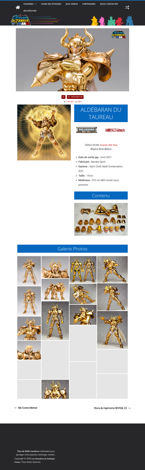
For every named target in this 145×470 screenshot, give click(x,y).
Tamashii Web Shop (108, 145)
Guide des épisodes (51, 4)
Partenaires (88, 4)
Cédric (79, 101)
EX (63, 97)
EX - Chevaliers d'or (75, 97)
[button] (35, 4)
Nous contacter (109, 4)
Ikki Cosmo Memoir (25, 407)
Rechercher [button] (30, 10)
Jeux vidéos (72, 4)
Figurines (29, 4)
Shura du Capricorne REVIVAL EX (112, 408)
